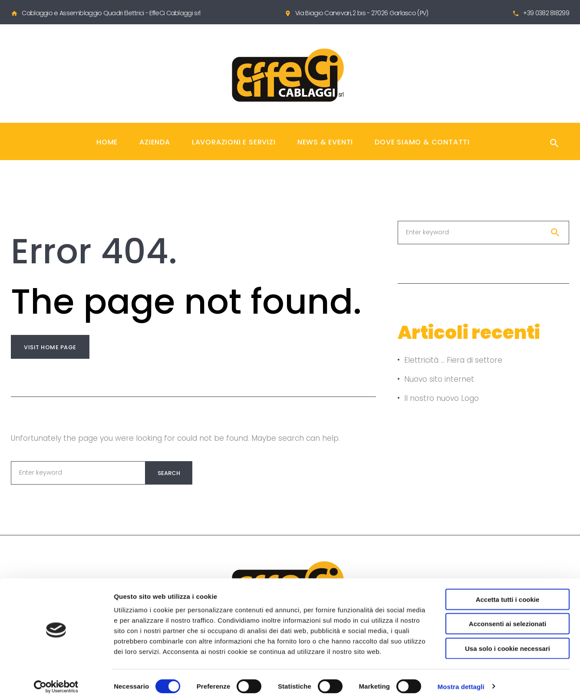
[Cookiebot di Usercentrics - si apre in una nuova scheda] (56, 678)
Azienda (154, 142)
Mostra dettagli (461, 678)
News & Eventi (325, 142)
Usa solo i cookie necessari (507, 639)
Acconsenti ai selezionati (507, 615)
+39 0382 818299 (546, 13)
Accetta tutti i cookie (508, 590)
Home (107, 142)
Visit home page (50, 347)
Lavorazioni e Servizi (234, 142)
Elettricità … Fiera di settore (453, 360)
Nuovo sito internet (439, 379)
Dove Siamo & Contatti (422, 142)
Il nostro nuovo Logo (441, 398)
